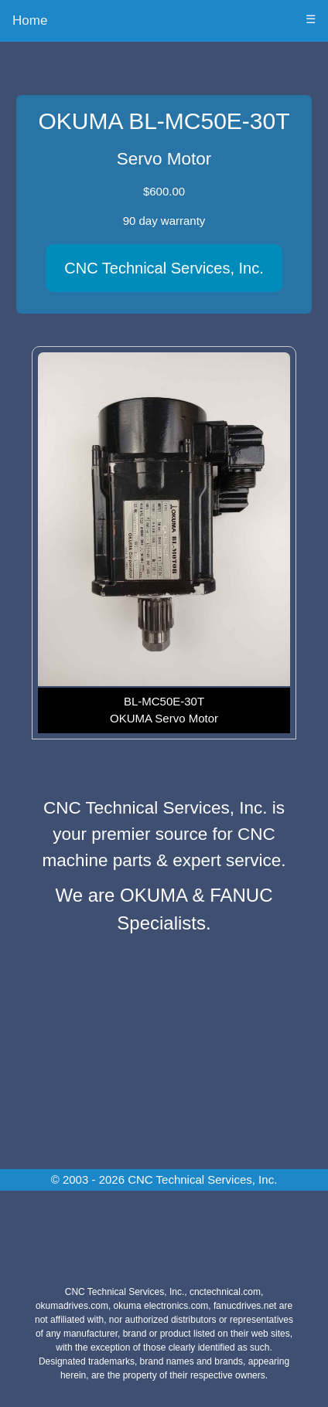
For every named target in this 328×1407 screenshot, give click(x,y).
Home (29, 20)
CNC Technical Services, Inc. (164, 268)
